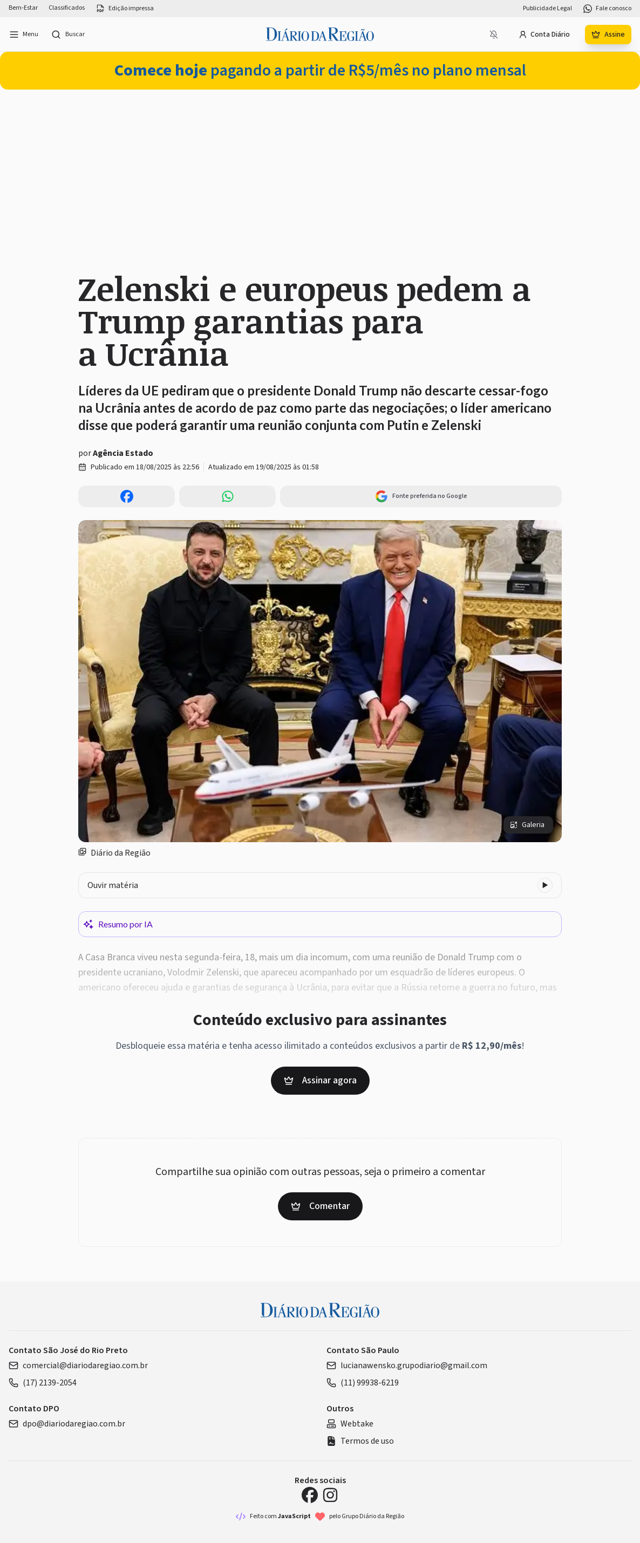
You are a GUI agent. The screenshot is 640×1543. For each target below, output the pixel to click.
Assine (608, 34)
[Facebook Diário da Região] (310, 1495)
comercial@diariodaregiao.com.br (78, 1365)
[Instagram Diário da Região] (330, 1495)
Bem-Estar (23, 8)
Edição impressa (125, 8)
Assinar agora (320, 1080)
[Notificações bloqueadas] (493, 34)
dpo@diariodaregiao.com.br (67, 1424)
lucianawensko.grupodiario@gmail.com (406, 1365)
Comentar (320, 1206)
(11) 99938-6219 (362, 1383)
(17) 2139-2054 (43, 1383)
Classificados (67, 8)
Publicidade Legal (547, 8)
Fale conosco (607, 8)
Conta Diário (544, 34)
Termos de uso (360, 1441)
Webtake (349, 1424)
